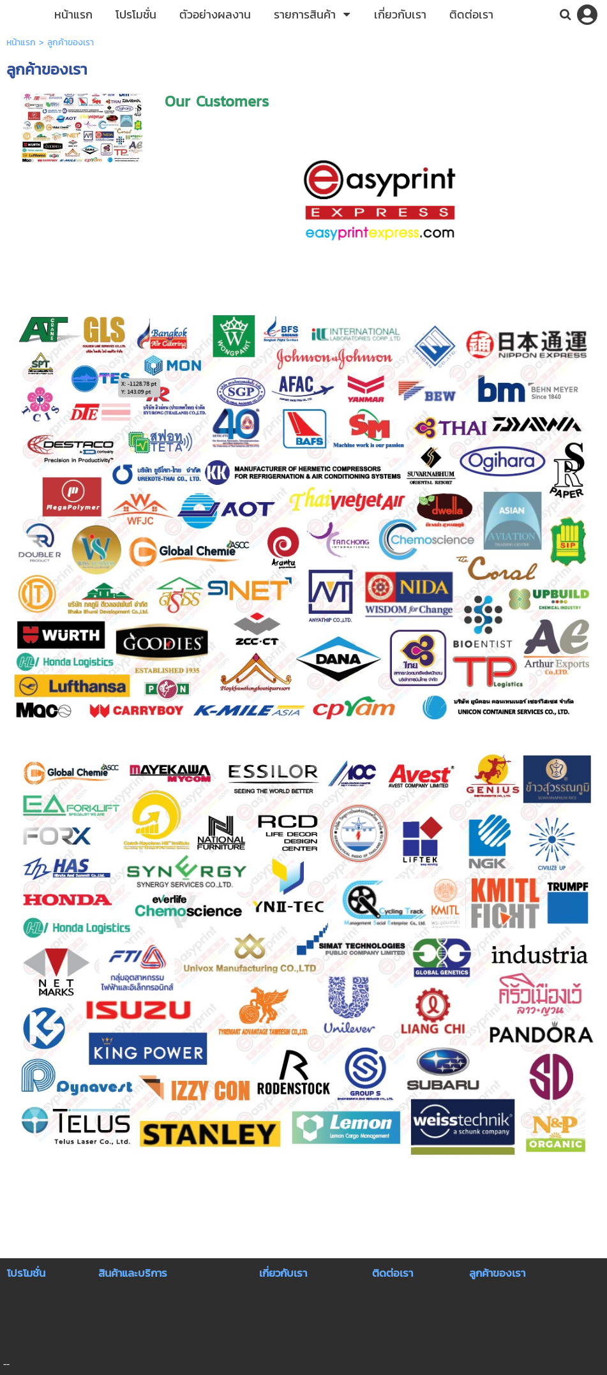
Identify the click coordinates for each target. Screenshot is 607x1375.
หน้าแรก (21, 42)
